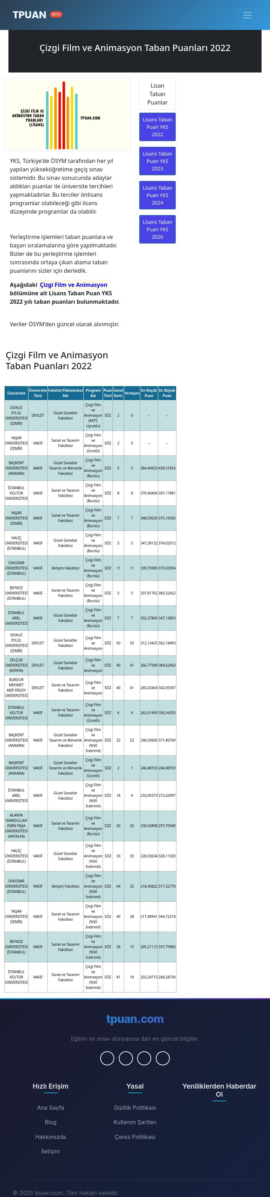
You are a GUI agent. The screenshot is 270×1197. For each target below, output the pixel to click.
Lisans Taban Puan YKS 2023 (157, 161)
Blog (51, 1122)
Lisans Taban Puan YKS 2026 (157, 229)
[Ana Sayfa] (38, 15)
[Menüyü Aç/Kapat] (247, 15)
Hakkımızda (50, 1136)
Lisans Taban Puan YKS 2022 (157, 127)
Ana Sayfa (50, 1107)
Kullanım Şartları (135, 1122)
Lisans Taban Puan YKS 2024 (157, 195)
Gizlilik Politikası (135, 1107)
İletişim (50, 1151)
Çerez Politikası (135, 1136)
